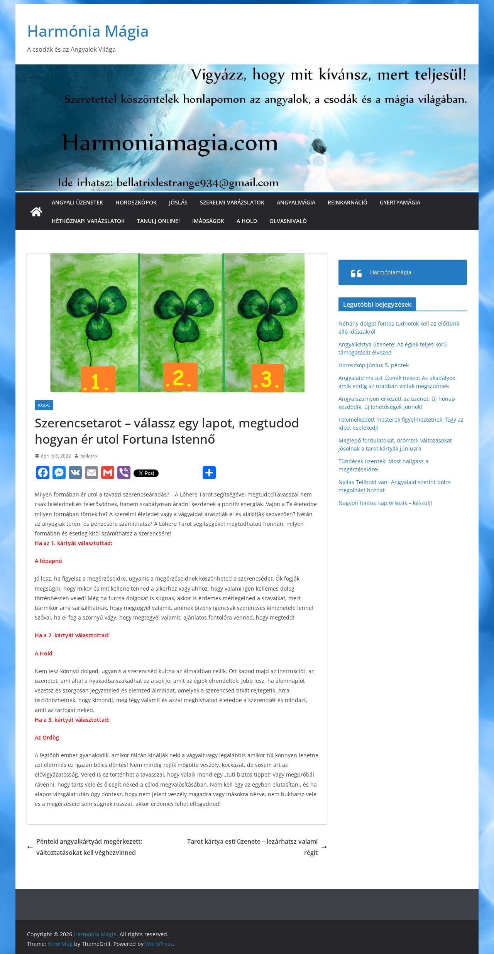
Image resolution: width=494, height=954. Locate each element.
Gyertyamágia (400, 202)
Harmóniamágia (390, 272)
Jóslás (178, 202)
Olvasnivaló (288, 221)
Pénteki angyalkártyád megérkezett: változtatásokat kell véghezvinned (84, 847)
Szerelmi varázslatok (232, 202)
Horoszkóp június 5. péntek (373, 365)
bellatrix (89, 456)
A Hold (247, 221)
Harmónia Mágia (88, 30)
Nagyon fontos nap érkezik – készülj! (385, 503)
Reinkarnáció (347, 202)
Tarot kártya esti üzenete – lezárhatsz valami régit (257, 847)
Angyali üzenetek (77, 202)
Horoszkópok (136, 202)
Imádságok (208, 221)
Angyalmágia (296, 202)
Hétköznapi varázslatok (88, 221)
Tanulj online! (158, 221)
